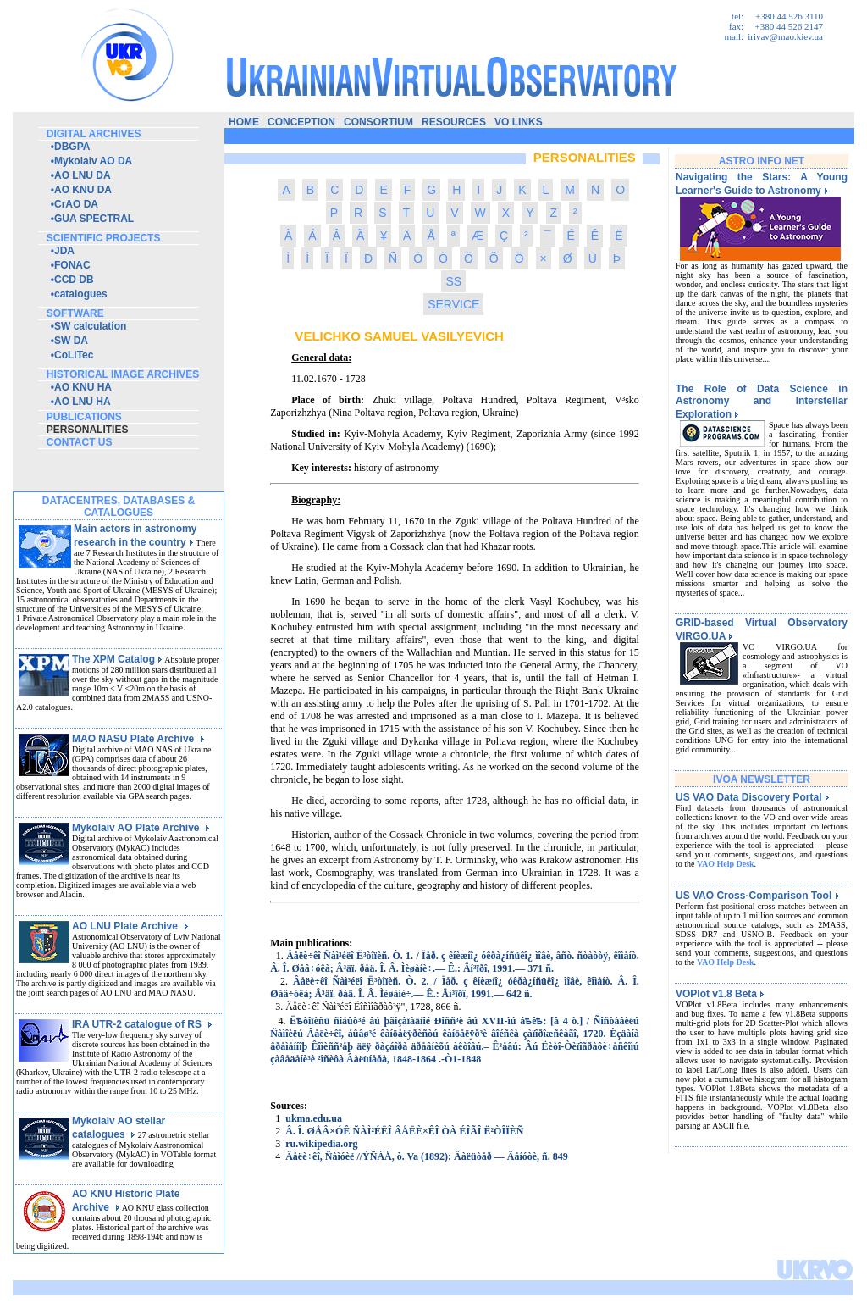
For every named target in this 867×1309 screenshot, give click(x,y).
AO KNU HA (83, 387)
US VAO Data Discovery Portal (753, 797)
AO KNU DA (83, 190)
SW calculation (90, 326)
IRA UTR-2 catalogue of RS (142, 1024)
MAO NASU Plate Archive (138, 739)
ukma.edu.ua (313, 1118)
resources (454, 122)
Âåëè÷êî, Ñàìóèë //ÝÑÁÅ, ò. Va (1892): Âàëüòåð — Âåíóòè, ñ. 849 (426, 1156)
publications (84, 417)
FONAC (72, 265)
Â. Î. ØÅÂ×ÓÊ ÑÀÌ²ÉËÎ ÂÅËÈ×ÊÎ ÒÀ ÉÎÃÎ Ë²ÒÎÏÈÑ (404, 1131)
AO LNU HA (82, 402)
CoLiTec (73, 355)
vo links (518, 122)
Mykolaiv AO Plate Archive (141, 828)
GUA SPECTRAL (94, 219)
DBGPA (72, 147)
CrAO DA (76, 204)
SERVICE (453, 304)
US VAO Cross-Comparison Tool (758, 895)
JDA (64, 251)
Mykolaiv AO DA (93, 161)
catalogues (81, 294)
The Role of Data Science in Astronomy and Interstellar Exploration (762, 401)
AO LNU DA (82, 175)
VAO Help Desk (725, 863)
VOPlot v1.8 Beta (720, 994)
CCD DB (74, 280)
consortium (378, 122)
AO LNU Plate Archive (130, 926)
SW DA (71, 341)
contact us (80, 442)
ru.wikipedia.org (321, 1144)
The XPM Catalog (117, 659)
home (244, 122)
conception (301, 122)
